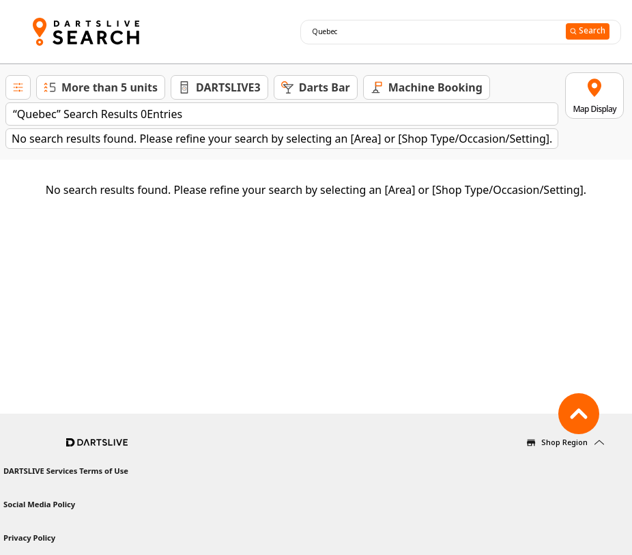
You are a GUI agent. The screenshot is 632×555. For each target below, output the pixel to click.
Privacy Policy (29, 537)
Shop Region (564, 442)
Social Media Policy (39, 504)
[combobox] (431, 32)
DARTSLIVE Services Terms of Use (65, 471)
